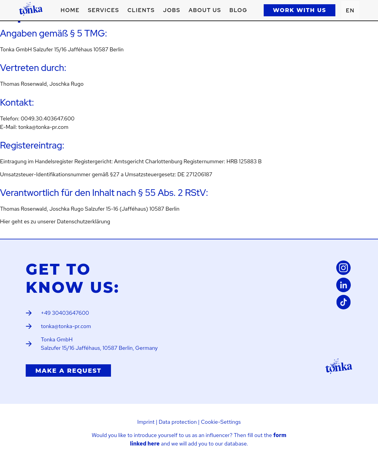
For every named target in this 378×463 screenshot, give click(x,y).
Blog (238, 10)
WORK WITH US (299, 10)
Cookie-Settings (221, 421)
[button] (103, 10)
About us (205, 10)
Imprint (146, 421)
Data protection (178, 421)
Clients (141, 10)
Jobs (171, 10)
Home (70, 10)
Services (103, 10)
